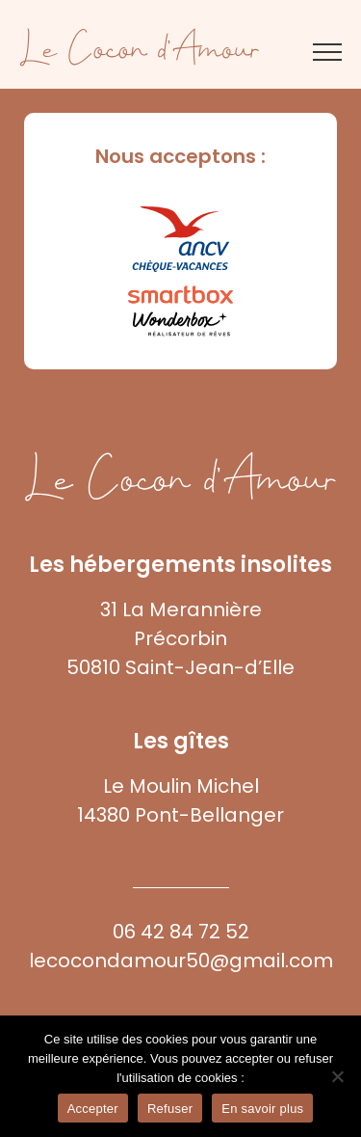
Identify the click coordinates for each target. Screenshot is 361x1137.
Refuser (170, 1108)
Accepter (92, 1108)
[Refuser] (337, 1076)
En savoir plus (262, 1108)
